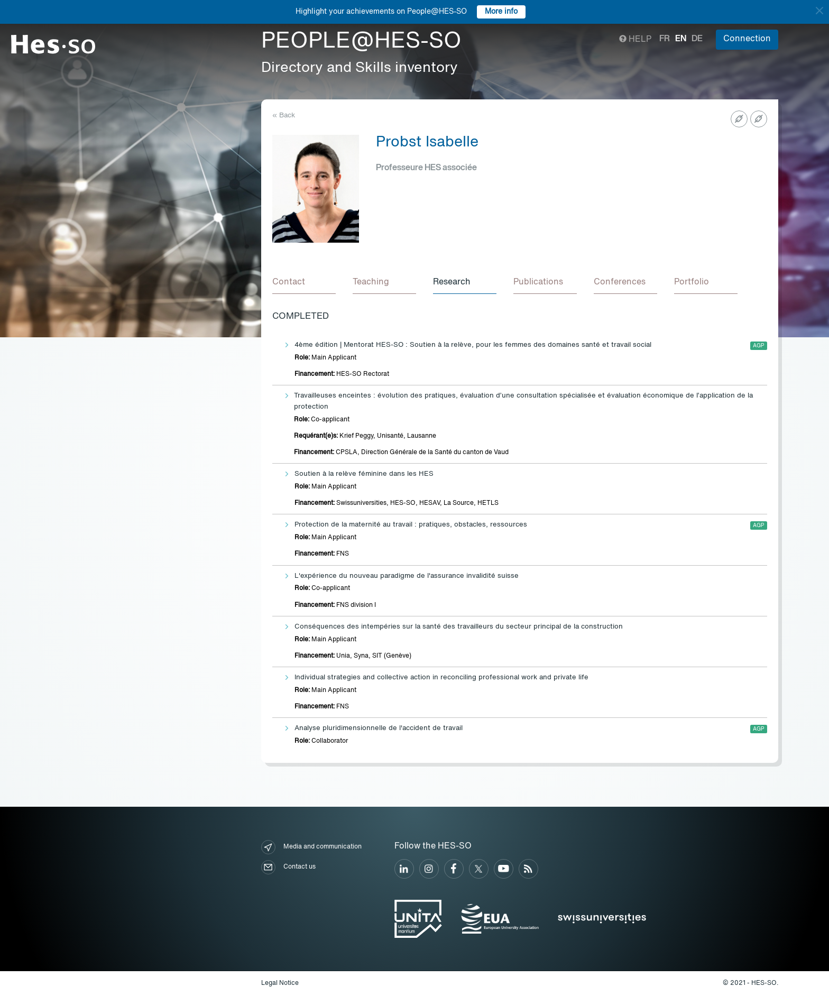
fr (664, 39)
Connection (747, 39)
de (697, 39)
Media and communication (311, 847)
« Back (283, 115)
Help (635, 39)
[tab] (304, 283)
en (680, 39)
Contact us (288, 867)
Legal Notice (280, 983)
